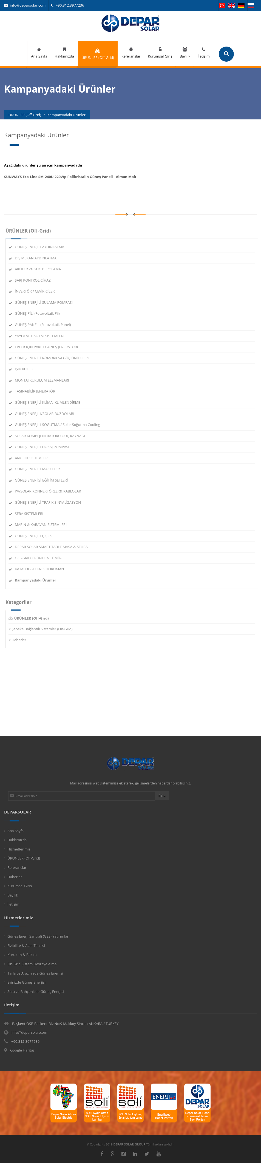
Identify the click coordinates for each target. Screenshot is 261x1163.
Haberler (21, 639)
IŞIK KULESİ (26, 368)
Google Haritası (23, 1050)
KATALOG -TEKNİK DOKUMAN (41, 568)
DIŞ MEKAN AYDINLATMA (38, 258)
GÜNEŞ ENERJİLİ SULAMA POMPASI (46, 302)
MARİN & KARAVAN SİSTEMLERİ (43, 524)
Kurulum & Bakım (22, 954)
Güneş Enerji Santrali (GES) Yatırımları (38, 936)
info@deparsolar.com (25, 5)
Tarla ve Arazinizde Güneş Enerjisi (35, 973)
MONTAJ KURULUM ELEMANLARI (44, 380)
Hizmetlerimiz (18, 849)
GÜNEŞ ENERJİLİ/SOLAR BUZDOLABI (47, 413)
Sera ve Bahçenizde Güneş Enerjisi (35, 991)
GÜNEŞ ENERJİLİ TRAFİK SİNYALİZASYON (50, 502)
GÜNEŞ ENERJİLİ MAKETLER (39, 468)
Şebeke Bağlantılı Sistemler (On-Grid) (44, 628)
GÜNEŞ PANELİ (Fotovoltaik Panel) (45, 324)
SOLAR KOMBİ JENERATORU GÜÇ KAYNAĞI (52, 435)
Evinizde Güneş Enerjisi (26, 982)
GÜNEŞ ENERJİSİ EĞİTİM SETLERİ (43, 480)
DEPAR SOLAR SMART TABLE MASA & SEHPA (53, 546)
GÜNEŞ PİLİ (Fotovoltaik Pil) (39, 313)
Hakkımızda (17, 839)
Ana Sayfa (15, 830)
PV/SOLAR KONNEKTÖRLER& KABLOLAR (50, 491)
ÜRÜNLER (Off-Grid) (23, 858)
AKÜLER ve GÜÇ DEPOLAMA (40, 269)
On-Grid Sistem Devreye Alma (31, 963)
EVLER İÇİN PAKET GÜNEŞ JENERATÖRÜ (49, 346)
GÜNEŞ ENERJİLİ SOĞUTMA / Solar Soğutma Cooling (60, 424)
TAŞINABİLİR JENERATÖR (37, 391)
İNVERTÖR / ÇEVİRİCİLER (37, 291)
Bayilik (12, 895)
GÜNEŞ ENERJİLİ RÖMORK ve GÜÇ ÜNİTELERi (54, 358)
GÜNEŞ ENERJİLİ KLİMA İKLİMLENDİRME (50, 402)
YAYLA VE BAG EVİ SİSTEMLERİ (42, 335)
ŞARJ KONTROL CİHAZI (35, 280)
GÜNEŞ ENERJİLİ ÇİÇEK (35, 535)
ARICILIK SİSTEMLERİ (34, 458)
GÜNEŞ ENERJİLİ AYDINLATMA (42, 246)
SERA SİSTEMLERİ (31, 513)
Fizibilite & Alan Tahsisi (26, 945)
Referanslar (17, 867)
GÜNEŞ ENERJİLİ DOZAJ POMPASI (44, 446)
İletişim (13, 904)
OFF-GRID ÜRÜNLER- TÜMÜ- (40, 557)
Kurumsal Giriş (19, 885)
